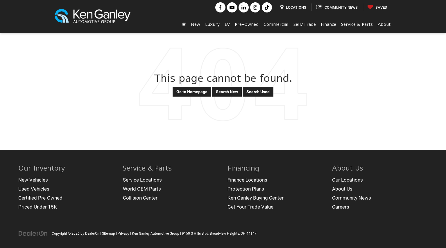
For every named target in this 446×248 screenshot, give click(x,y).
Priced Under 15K (37, 207)
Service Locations (142, 180)
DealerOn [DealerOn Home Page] (92, 233)
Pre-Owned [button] (247, 24)
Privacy (123, 233)
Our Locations (347, 180)
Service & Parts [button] (357, 24)
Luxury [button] (212, 24)
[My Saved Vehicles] (377, 7)
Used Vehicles (33, 189)
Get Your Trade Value (250, 207)
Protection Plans (246, 189)
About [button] (384, 24)
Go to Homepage (191, 91)
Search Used (258, 91)
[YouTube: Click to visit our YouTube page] (232, 7)
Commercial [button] (276, 24)
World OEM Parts (142, 189)
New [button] (195, 24)
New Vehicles (33, 180)
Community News (351, 198)
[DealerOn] (33, 233)
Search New (227, 91)
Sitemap (108, 233)
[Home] (184, 24)
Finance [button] (328, 24)
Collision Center (140, 198)
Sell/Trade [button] (304, 24)
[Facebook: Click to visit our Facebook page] (220, 7)
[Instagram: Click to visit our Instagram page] (255, 7)
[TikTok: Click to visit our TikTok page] (266, 7)
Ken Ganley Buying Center (256, 198)
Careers (340, 207)
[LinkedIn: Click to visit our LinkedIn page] (243, 7)
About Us (342, 189)
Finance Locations (247, 180)
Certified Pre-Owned (40, 198)
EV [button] (227, 24)
